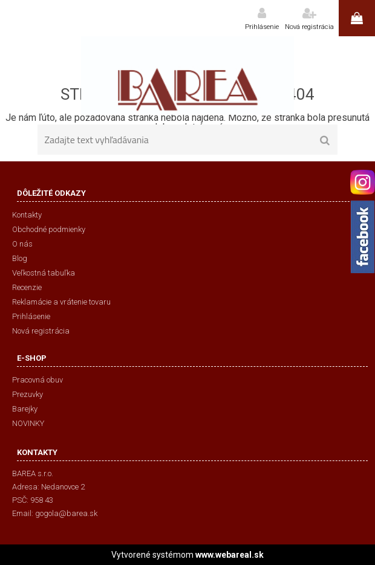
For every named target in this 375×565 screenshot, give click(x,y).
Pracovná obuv (37, 379)
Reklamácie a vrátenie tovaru (61, 301)
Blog (19, 258)
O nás (22, 243)
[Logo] (187, 75)
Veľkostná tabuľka (43, 272)
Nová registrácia (309, 27)
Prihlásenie (262, 27)
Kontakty (27, 214)
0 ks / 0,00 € (357, 18)
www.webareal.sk (229, 555)
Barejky (25, 408)
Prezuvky (27, 394)
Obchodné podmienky (48, 229)
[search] (324, 140)
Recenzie (27, 287)
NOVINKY (28, 423)
